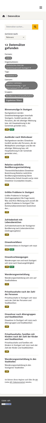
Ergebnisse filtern (14, 100)
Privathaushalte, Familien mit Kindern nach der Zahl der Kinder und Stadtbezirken (21, 336)
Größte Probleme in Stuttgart (19, 192)
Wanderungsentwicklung (17, 274)
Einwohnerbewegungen (16, 257)
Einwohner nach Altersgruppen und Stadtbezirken (20, 315)
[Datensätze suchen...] (18, 26)
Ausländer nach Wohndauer (18, 137)
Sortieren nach (11, 34)
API (36, 380)
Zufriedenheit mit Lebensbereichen (13, 220)
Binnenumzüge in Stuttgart (18, 109)
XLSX (11, 129)
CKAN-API (5, 401)
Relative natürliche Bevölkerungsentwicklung (17, 165)
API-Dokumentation (17, 382)
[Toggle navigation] (41, 8)
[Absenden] (35, 26)
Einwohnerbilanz (13, 242)
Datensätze (14, 16)
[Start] (3, 16)
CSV (7, 129)
